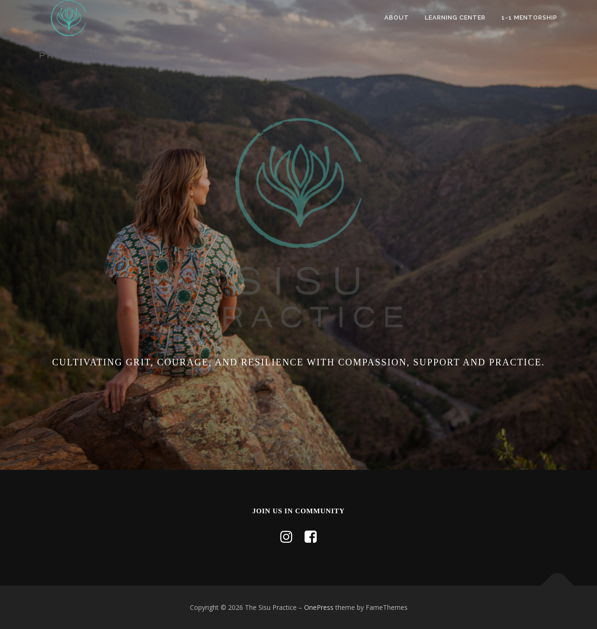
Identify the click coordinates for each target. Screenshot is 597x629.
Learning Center (455, 17)
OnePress (318, 607)
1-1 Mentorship (529, 17)
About (396, 17)
